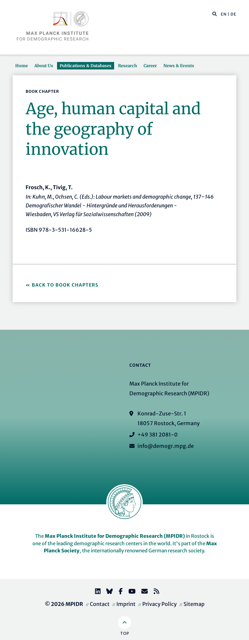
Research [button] (127, 65)
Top (124, 633)
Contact (100, 604)
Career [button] (150, 65)
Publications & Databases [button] (86, 65)
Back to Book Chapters (65, 285)
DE (233, 14)
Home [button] (21, 65)
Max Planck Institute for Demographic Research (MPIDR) (115, 536)
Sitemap (194, 604)
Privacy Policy (159, 604)
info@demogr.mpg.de (165, 446)
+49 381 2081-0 (157, 434)
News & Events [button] (178, 65)
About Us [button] (43, 65)
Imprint (126, 604)
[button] (214, 13)
